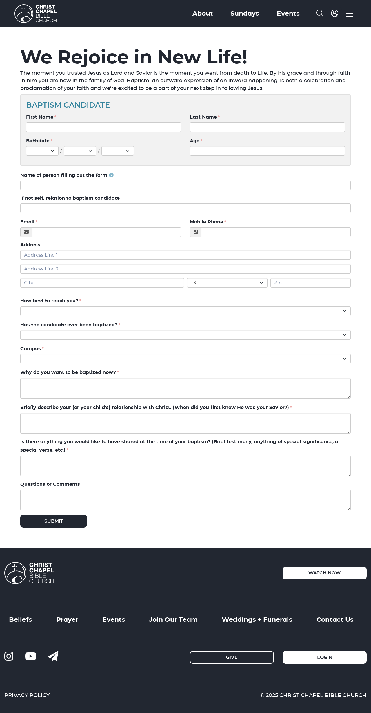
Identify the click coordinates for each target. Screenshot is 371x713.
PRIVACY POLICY (27, 695)
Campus (30, 348)
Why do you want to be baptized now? (68, 372)
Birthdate (38, 140)
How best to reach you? (49, 301)
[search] (320, 13)
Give (232, 657)
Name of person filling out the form (67, 175)
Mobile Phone (206, 222)
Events (288, 13)
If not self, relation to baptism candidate (70, 198)
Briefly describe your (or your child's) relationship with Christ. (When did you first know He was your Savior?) (154, 407)
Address (30, 245)
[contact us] (53, 656)
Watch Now (324, 573)
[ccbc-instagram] (8, 656)
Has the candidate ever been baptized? (68, 325)
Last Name (203, 117)
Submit (53, 521)
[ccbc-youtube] (31, 656)
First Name (39, 117)
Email (27, 222)
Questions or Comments (50, 484)
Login (324, 657)
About (202, 13)
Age (194, 140)
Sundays (244, 13)
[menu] (349, 13)
